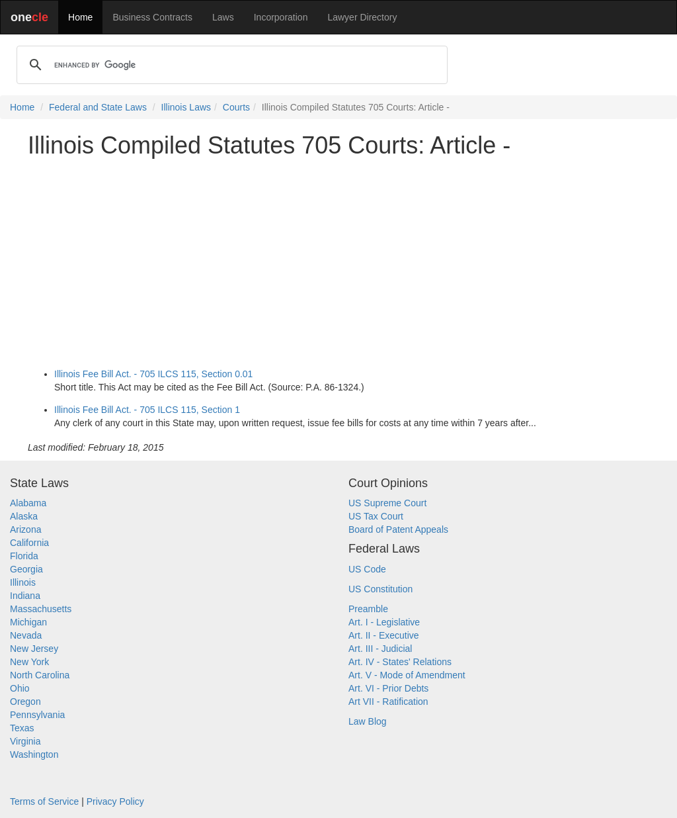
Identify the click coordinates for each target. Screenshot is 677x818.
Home (80, 17)
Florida (24, 556)
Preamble (368, 609)
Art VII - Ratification (388, 701)
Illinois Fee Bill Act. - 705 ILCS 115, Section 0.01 (153, 374)
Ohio (20, 688)
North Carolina (39, 675)
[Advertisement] (338, 260)
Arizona (25, 529)
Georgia (26, 569)
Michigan (28, 622)
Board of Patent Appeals (398, 529)
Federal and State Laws (98, 107)
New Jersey (34, 648)
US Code (367, 569)
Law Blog (367, 721)
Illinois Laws (186, 107)
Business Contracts (152, 17)
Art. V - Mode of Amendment (406, 675)
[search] (230, 65)
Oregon (25, 701)
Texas (22, 728)
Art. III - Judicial (380, 648)
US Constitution (380, 589)
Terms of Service (44, 801)
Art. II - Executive (383, 635)
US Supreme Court (387, 503)
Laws (223, 17)
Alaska (24, 516)
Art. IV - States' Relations (400, 662)
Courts (236, 107)
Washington (34, 754)
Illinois (23, 582)
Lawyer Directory (362, 17)
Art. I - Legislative (384, 622)
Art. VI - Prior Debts (388, 688)
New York (29, 662)
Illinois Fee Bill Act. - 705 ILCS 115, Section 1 (147, 409)
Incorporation (281, 17)
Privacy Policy (115, 801)
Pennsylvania (37, 714)
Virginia (25, 741)
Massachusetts (40, 609)
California (29, 542)
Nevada (26, 635)
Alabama (28, 503)
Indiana (25, 595)
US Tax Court (375, 516)
